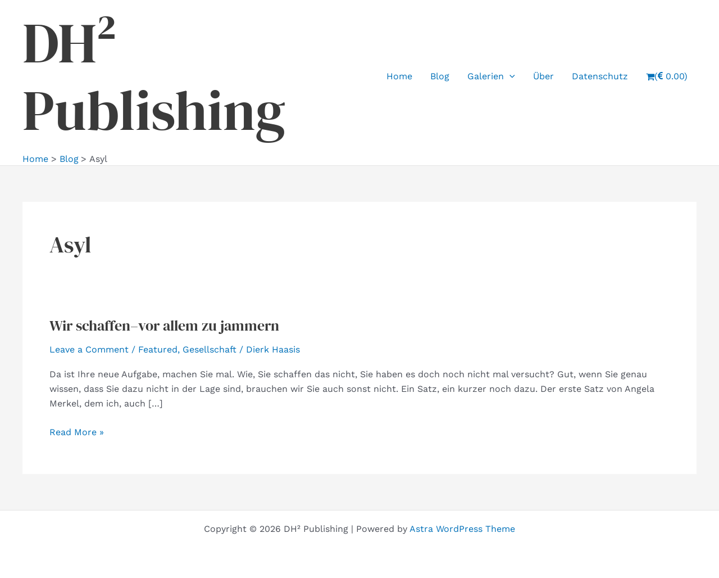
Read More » (76, 432)
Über (543, 76)
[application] (509, 76)
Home (399, 76)
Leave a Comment (89, 349)
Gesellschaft (209, 349)
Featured (158, 349)
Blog (439, 76)
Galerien (491, 76)
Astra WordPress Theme (462, 528)
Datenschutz (600, 76)
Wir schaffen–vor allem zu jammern (164, 325)
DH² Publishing (153, 76)
